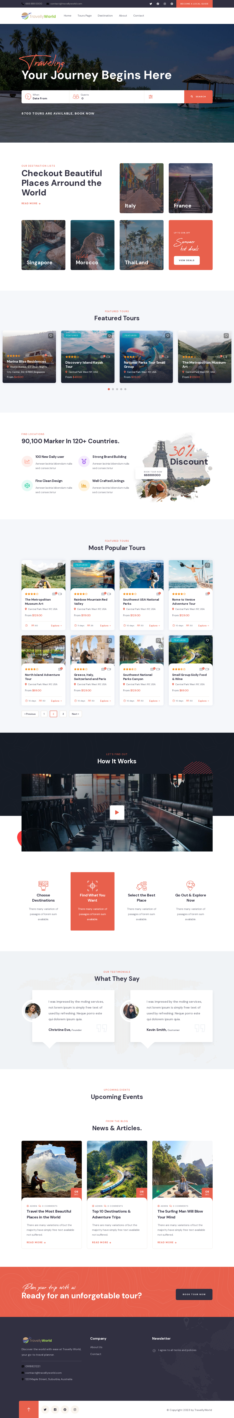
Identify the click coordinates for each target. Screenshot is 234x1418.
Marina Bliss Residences (26, 361)
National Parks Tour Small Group (144, 364)
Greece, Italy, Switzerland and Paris (90, 677)
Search (198, 96)
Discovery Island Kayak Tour (84, 364)
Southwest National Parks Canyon (137, 677)
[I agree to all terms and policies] (154, 1350)
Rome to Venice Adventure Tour (184, 602)
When (36, 94)
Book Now (85, 113)
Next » (75, 713)
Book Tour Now (194, 1294)
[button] (109, 389)
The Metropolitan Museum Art (204, 364)
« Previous (30, 713)
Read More (30, 203)
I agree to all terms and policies (177, 1350)
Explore (55, 625)
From (10, 377)
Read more (35, 1242)
